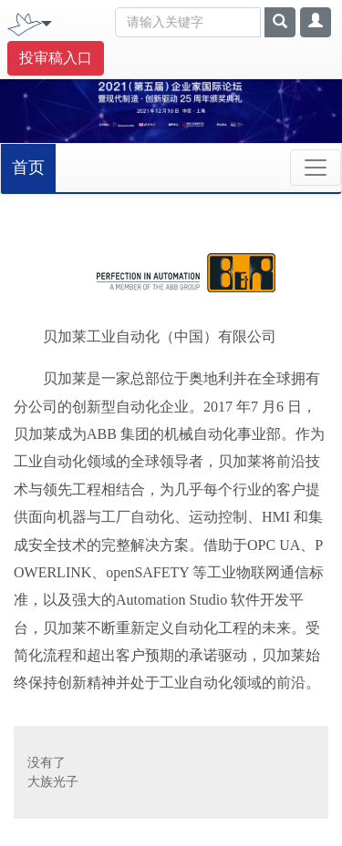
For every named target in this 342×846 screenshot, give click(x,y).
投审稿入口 (55, 58)
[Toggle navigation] (46, 22)
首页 (28, 167)
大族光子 (52, 782)
